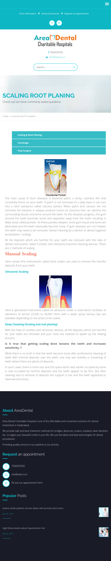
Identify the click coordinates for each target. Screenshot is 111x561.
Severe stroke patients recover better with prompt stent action (33, 508)
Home (6, 116)
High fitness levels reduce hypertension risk (24, 528)
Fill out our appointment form (27, 482)
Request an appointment (76, 13)
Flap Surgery (24, 150)
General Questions (50, 13)
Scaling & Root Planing (30, 134)
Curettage (23, 142)
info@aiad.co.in (57, 57)
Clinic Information (27, 13)
